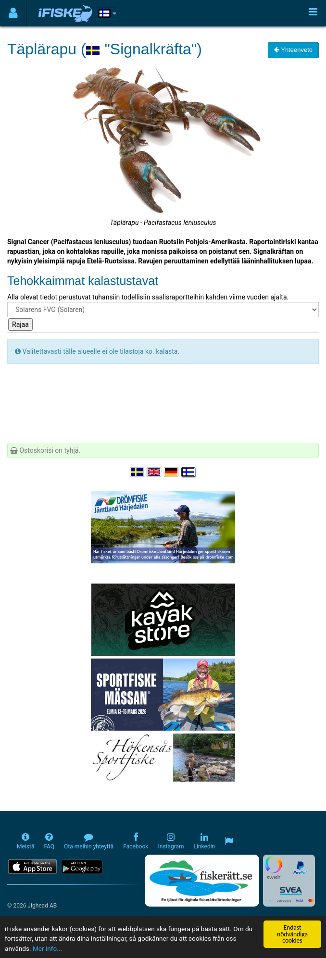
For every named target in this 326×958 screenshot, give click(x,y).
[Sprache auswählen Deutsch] (171, 472)
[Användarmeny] (13, 13)
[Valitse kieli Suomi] (189, 472)
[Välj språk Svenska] (137, 472)
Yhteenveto (293, 49)
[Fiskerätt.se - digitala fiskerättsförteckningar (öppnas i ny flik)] (202, 881)
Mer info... (47, 948)
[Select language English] (154, 472)
